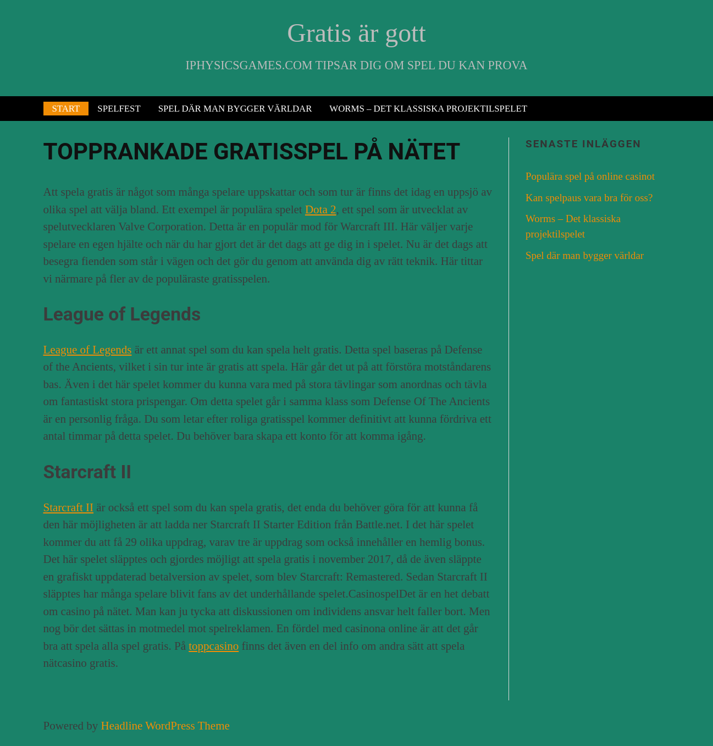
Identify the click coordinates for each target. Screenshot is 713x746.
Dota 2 (320, 209)
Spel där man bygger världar (235, 108)
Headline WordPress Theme (165, 725)
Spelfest (118, 108)
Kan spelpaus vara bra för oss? (589, 197)
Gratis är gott (356, 32)
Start (66, 108)
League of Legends (87, 349)
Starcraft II (68, 507)
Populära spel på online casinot (590, 176)
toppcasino (214, 646)
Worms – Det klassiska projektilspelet (428, 108)
